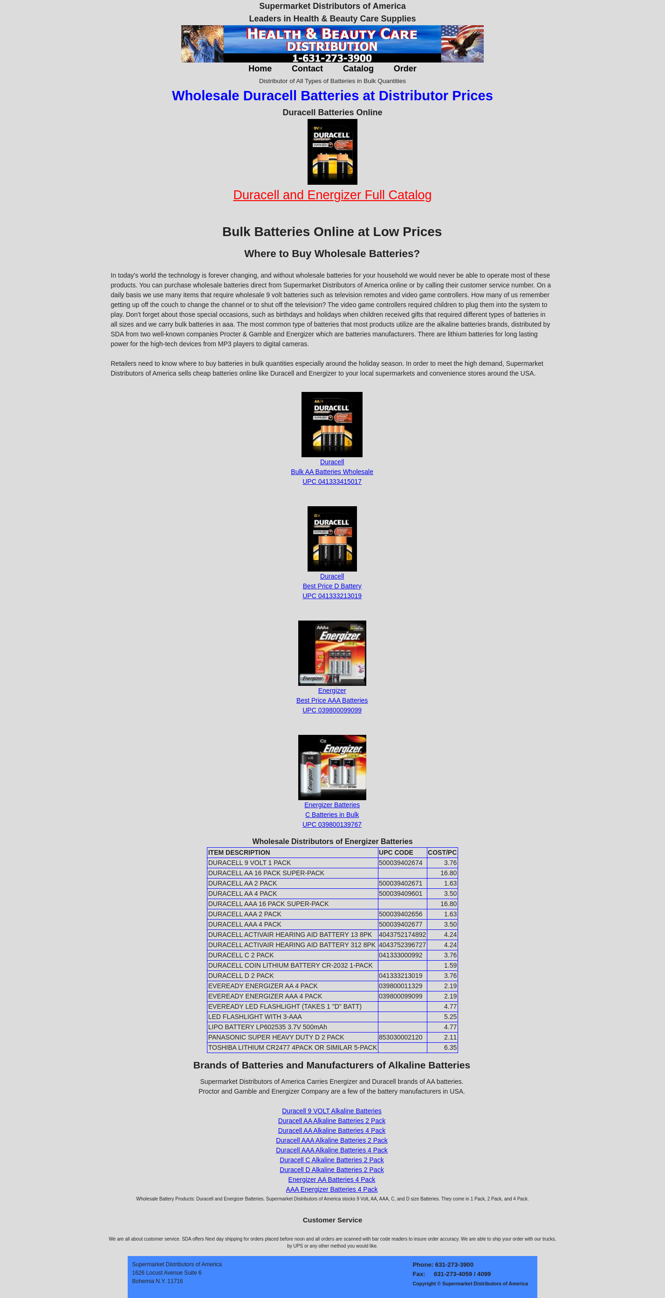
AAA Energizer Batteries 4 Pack (332, 1189)
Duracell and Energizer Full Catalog (332, 195)
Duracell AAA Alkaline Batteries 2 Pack (332, 1140)
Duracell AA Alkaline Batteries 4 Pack (331, 1130)
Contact (307, 68)
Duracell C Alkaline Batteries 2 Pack (332, 1160)
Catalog (358, 68)
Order (405, 68)
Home (260, 68)
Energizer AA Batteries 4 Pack (332, 1179)
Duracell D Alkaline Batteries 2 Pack (332, 1169)
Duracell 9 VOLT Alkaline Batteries (331, 1111)
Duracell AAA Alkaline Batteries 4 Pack (332, 1150)
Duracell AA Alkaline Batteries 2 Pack (331, 1120)
